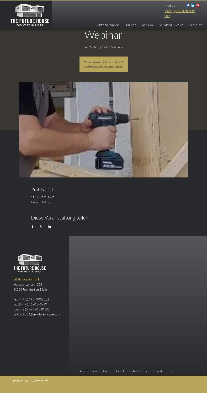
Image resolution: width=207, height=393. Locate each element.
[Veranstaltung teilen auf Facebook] (32, 226)
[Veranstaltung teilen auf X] (41, 226)
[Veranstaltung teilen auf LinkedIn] (49, 226)
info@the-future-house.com (41, 314)
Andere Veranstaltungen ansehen (103, 66)
